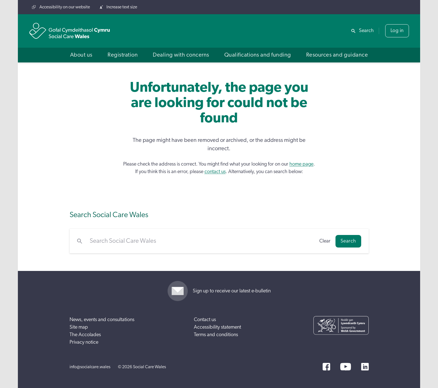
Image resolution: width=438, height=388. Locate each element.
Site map (79, 327)
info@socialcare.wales (90, 367)
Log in (397, 30)
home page (301, 164)
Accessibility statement (217, 327)
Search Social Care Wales (109, 215)
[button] (81, 55)
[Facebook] (326, 366)
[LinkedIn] (365, 366)
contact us (215, 171)
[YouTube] (345, 366)
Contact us (205, 319)
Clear (324, 241)
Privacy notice (84, 342)
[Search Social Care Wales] (201, 241)
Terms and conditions (216, 334)
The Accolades (85, 334)
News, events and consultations (102, 319)
